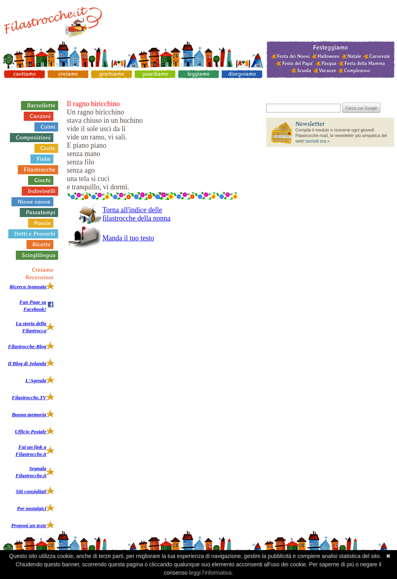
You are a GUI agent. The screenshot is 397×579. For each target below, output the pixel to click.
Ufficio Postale (30, 431)
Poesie (42, 223)
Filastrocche (39, 169)
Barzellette (41, 105)
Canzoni (40, 116)
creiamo (68, 73)
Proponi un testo (28, 525)
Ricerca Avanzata (27, 287)
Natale (354, 56)
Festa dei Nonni (293, 56)
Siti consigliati (31, 491)
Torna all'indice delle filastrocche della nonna (136, 214)
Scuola (304, 70)
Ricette (41, 244)
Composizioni (33, 137)
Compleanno (357, 70)
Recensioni (39, 277)
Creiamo (42, 269)
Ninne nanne (34, 201)
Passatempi (40, 212)
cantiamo (24, 73)
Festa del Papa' (297, 63)
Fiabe (43, 158)
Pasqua (329, 63)
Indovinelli (41, 190)
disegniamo (242, 73)
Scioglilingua (38, 255)
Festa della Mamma (364, 63)
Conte (47, 148)
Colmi (47, 126)
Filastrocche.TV (29, 397)
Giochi (42, 180)
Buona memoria (29, 414)
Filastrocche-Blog (27, 346)
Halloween (328, 56)
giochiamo (111, 73)
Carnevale (379, 56)
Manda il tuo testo (128, 238)
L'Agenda (35, 380)
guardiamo (155, 73)
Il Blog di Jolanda (27, 363)
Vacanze (327, 70)
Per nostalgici (31, 508)
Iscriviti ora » (318, 141)
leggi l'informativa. (211, 572)
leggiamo (198, 73)
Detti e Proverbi (34, 233)
